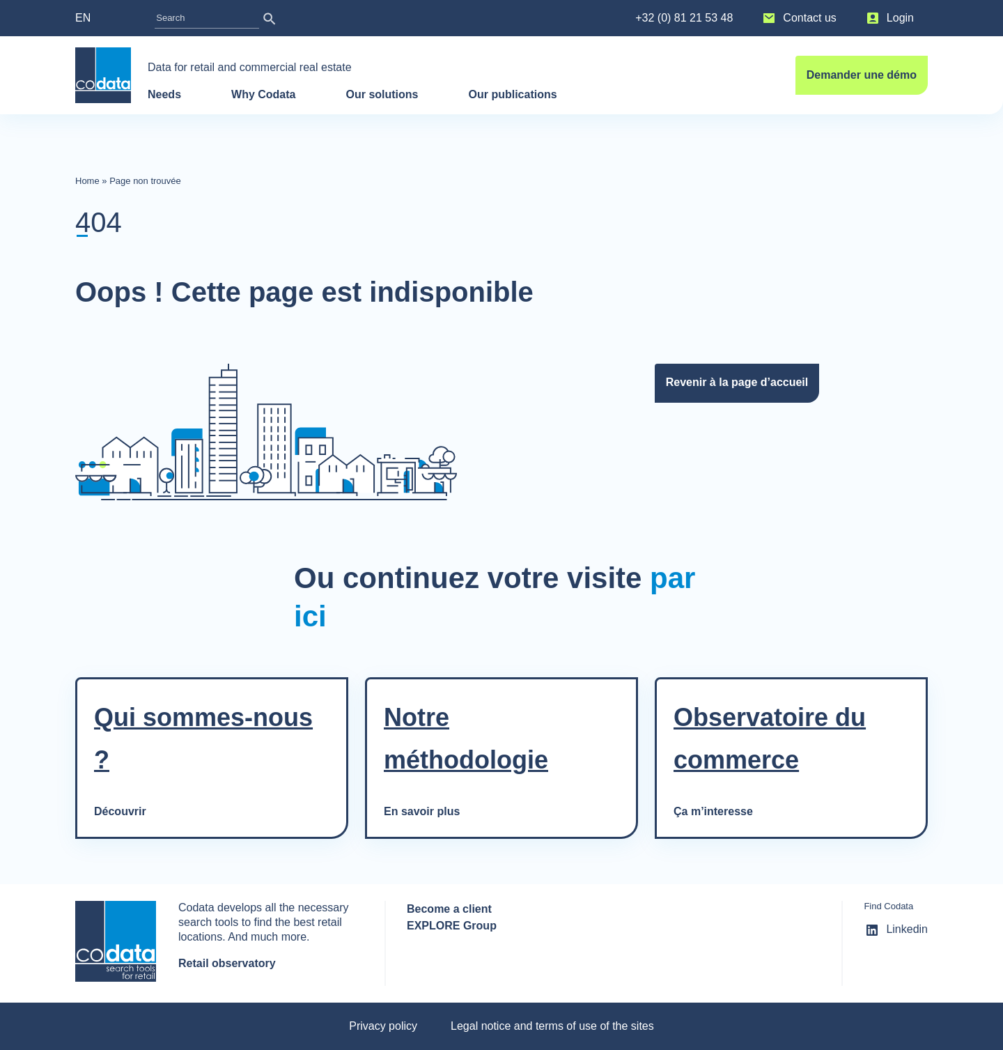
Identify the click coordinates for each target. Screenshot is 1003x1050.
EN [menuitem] (83, 18)
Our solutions (381, 94)
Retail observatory (227, 963)
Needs (164, 94)
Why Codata (263, 94)
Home (87, 181)
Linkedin (896, 930)
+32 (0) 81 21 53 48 (684, 18)
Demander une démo (862, 75)
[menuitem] (96, 18)
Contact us (798, 18)
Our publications (514, 94)
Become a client (449, 909)
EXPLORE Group (452, 926)
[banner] (103, 75)
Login (889, 18)
